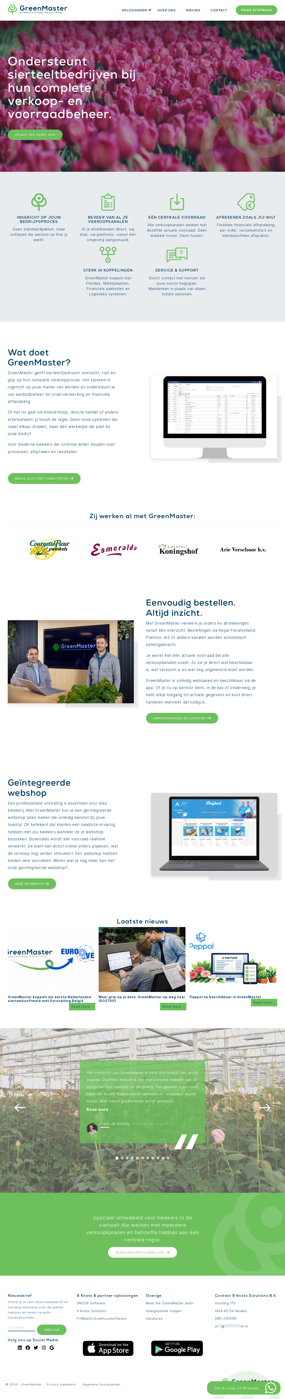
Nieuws (193, 10)
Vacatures (154, 1318)
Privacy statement (61, 1384)
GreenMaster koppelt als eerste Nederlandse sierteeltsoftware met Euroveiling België (49, 999)
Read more (97, 1109)
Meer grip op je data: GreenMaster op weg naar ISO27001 (142, 999)
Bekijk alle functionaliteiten (44, 478)
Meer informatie (32, 883)
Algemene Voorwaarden (101, 1384)
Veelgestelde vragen (163, 1311)
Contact (219, 10)
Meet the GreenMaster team (169, 1303)
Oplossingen (134, 10)
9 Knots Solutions (91, 1311)
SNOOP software (91, 1303)
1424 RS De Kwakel (231, 1311)
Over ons (166, 10)
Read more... (82, 1006)
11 (168, 1158)
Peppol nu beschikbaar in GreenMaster (225, 997)
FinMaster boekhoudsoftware (101, 1318)
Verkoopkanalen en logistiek (182, 718)
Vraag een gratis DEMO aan (142, 1252)
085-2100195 (226, 1318)
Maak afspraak (256, 10)
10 (163, 1158)
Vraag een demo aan (35, 134)
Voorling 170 (225, 1303)
